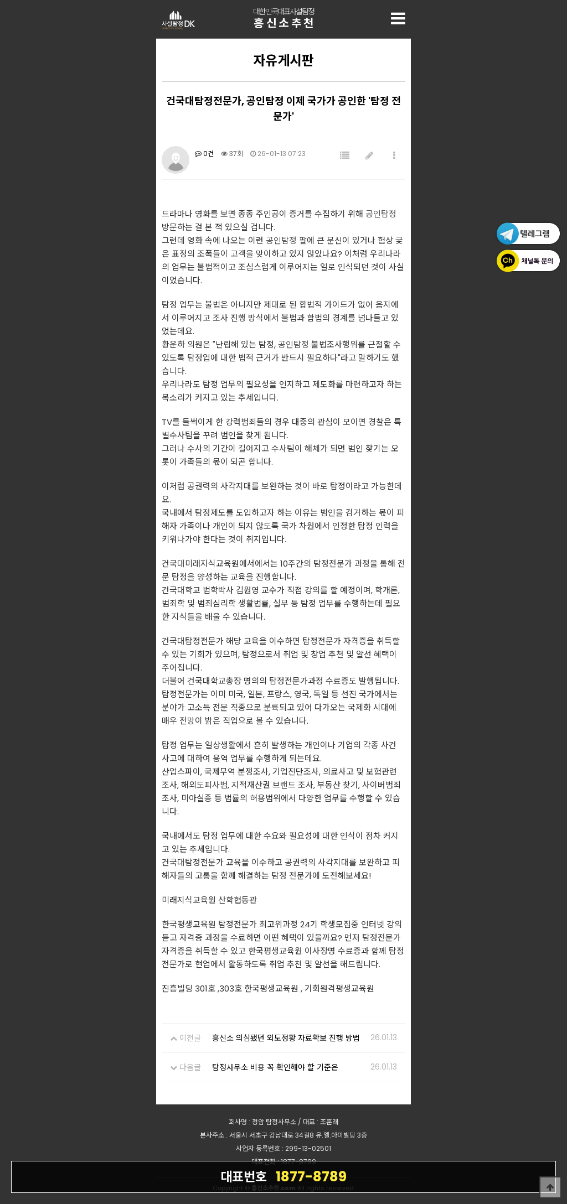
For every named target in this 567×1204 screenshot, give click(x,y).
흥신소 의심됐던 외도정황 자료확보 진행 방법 (286, 1038)
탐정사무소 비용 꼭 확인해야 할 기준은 (275, 1067)
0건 (204, 153)
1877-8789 (283, 1176)
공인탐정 (380, 214)
